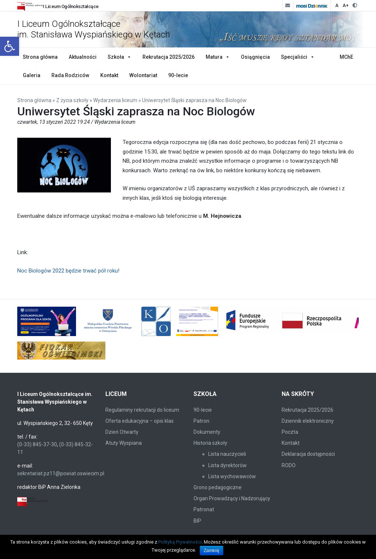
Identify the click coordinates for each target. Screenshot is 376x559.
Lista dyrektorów (227, 465)
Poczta (290, 432)
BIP (197, 521)
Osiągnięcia (255, 57)
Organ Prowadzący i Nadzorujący (232, 498)
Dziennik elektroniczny (308, 421)
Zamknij (211, 550)
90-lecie (178, 75)
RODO (289, 465)
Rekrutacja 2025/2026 (168, 57)
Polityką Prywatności (180, 542)
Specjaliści (294, 57)
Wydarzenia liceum (115, 100)
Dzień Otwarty (121, 432)
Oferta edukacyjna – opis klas (139, 421)
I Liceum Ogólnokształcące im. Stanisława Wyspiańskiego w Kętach (93, 29)
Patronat (204, 509)
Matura (214, 57)
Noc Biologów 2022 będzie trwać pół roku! (68, 270)
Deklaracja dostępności (308, 454)
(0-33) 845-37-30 (37, 444)
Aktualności (83, 57)
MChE (346, 57)
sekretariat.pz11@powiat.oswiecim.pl (60, 473)
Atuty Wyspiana (123, 443)
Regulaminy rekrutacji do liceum (142, 410)
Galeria (31, 75)
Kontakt (109, 75)
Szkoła (116, 57)
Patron (201, 421)
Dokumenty (207, 432)
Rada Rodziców (70, 75)
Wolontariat (143, 75)
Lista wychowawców (232, 476)
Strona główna (40, 57)
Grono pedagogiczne (218, 487)
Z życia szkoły (72, 100)
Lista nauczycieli (227, 454)
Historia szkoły (210, 443)
